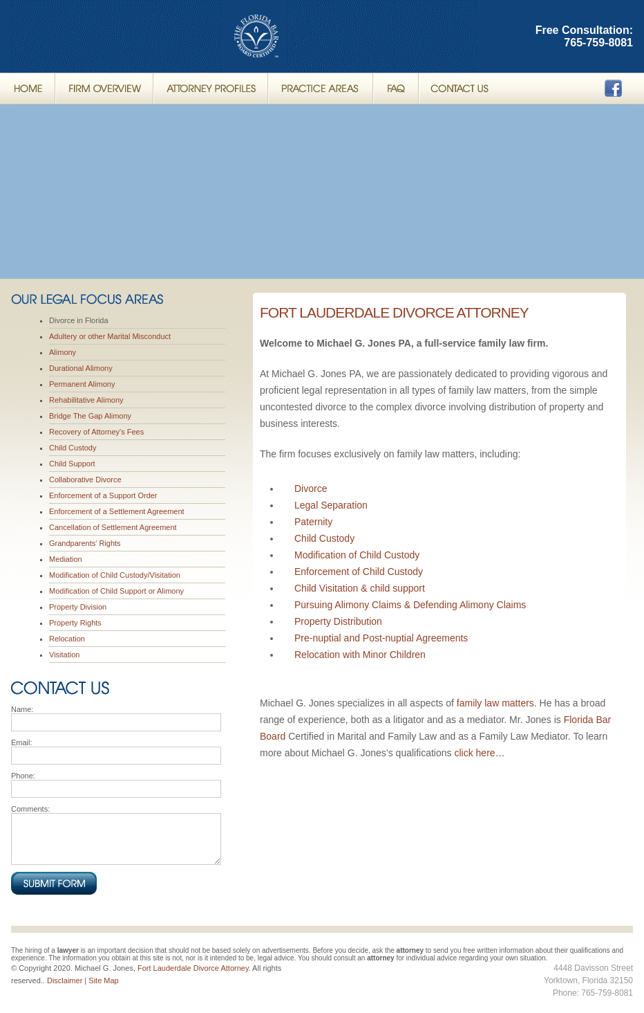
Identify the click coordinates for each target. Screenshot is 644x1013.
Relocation (67, 639)
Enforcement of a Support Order (103, 495)
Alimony (62, 352)
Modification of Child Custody (356, 554)
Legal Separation (331, 505)
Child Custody (72, 448)
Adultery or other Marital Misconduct (110, 336)
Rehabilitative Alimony (86, 400)
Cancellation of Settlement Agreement (113, 527)
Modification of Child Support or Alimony (116, 591)
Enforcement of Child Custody (358, 571)
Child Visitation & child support (359, 588)
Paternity (313, 521)
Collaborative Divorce (85, 479)
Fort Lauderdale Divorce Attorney (394, 312)
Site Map (103, 980)
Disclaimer (64, 980)
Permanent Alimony (82, 384)
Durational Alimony (81, 368)
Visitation (64, 654)
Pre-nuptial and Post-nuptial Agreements (381, 638)
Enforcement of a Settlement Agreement (116, 511)
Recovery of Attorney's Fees (96, 432)
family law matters (495, 703)
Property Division (77, 607)
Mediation (65, 559)
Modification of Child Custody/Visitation (114, 575)
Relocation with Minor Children (360, 654)
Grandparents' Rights (85, 543)
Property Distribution (338, 621)
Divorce (310, 488)
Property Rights (75, 623)
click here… (479, 752)
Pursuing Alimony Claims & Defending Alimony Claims (410, 604)
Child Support (72, 463)
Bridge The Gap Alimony (90, 416)
